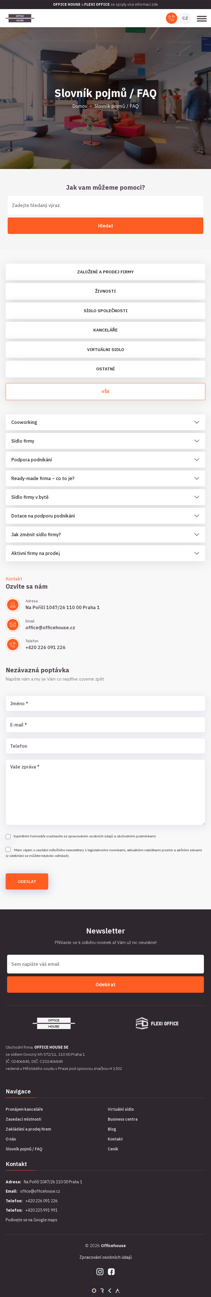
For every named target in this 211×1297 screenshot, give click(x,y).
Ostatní (105, 368)
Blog (112, 1129)
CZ (185, 18)
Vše (106, 391)
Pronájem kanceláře (24, 1109)
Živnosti (105, 291)
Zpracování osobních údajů (105, 1257)
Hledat (105, 226)
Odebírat (105, 984)
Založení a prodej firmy (105, 271)
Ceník (113, 1149)
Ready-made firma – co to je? (42, 478)
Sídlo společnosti (106, 310)
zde (154, 4)
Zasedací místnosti (23, 1119)
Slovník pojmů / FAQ (24, 1149)
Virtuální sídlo (121, 1109)
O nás (11, 1139)
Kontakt (115, 1139)
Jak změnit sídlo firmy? (36, 534)
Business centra (123, 1119)
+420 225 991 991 (41, 1210)
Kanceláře (105, 330)
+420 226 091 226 (46, 647)
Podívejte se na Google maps (31, 1219)
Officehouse (113, 1245)
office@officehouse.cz (50, 627)
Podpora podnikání (31, 459)
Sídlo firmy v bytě (30, 497)
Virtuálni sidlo (105, 349)
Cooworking (24, 422)
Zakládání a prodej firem (28, 1129)
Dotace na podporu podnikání (43, 516)
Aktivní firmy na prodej (35, 553)
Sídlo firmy (22, 441)
